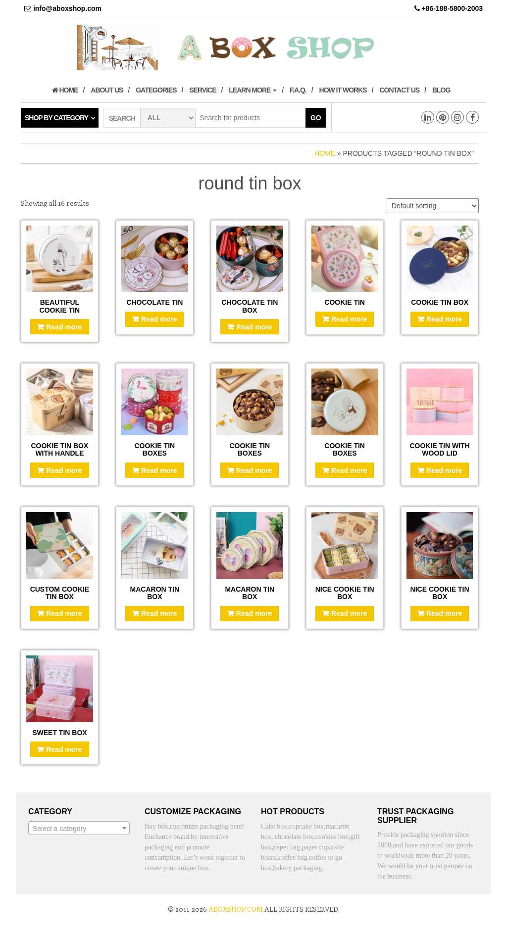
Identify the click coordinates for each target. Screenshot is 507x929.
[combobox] (79, 828)
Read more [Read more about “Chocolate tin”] (159, 319)
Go (315, 118)
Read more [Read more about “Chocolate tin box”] (254, 327)
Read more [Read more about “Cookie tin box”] (444, 319)
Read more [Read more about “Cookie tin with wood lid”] (444, 470)
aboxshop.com (235, 909)
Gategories (156, 90)
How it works (343, 90)
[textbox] (79, 829)
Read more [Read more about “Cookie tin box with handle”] (64, 470)
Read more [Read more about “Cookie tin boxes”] (159, 470)
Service (202, 90)
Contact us (399, 90)
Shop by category (56, 118)
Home (65, 90)
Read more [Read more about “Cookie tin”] (349, 319)
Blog (441, 90)
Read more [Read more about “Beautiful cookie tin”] (64, 327)
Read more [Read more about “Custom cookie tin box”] (64, 613)
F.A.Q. (298, 90)
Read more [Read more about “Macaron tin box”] (159, 613)
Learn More (253, 90)
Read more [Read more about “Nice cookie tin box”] (349, 613)
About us (107, 90)
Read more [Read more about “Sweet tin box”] (64, 749)
